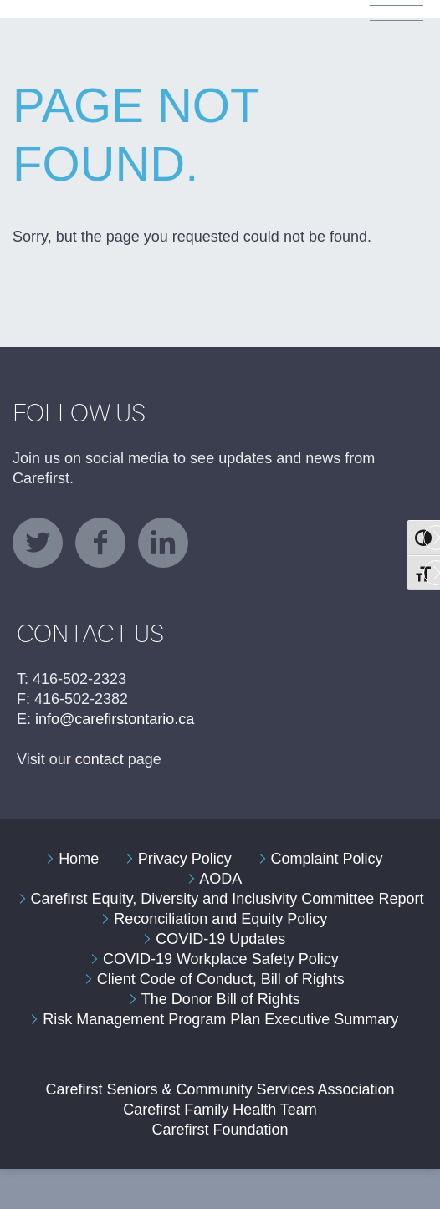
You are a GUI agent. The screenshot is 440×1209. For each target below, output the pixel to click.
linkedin (163, 543)
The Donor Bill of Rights (220, 999)
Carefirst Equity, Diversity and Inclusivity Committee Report (227, 898)
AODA (220, 878)
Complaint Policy (326, 858)
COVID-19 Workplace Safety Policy (221, 959)
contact (99, 759)
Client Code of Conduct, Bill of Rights (221, 979)
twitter (38, 543)
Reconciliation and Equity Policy (220, 919)
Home (79, 858)
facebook (100, 543)
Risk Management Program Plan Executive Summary (220, 1019)
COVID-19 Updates (220, 939)
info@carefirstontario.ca (114, 719)
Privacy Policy (185, 858)
